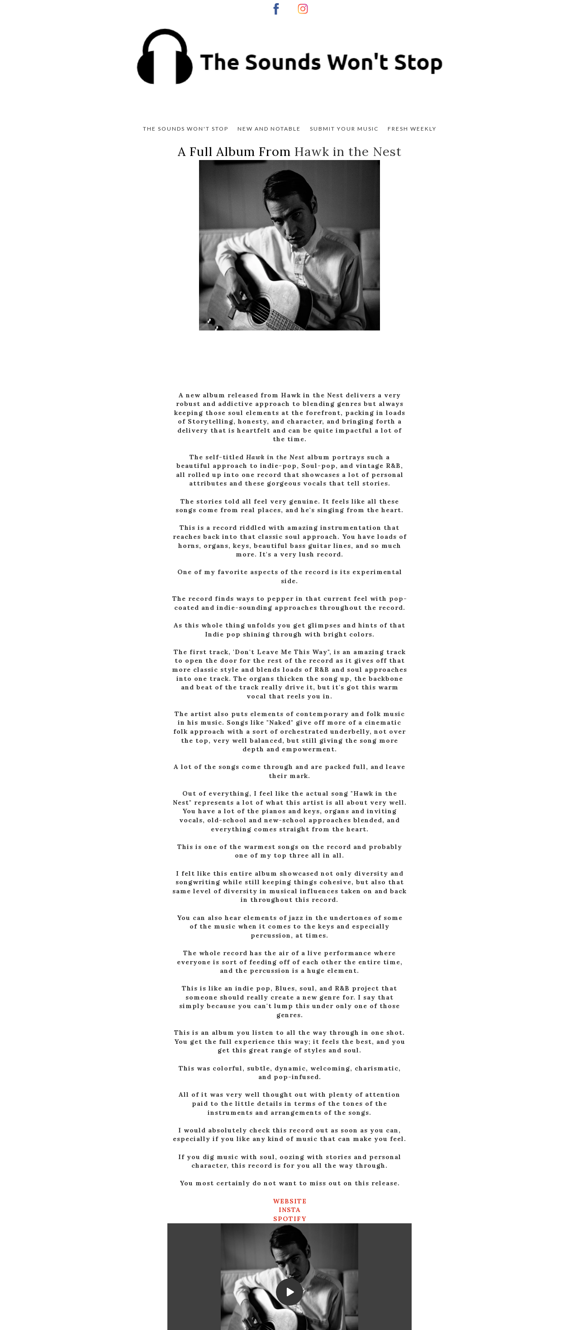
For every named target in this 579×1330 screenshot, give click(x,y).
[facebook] (276, 9)
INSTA (290, 1210)
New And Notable (269, 128)
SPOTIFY (289, 1219)
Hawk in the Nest (348, 151)
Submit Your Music (344, 128)
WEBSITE (290, 1201)
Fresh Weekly (412, 128)
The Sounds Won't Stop (185, 128)
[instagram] (303, 9)
